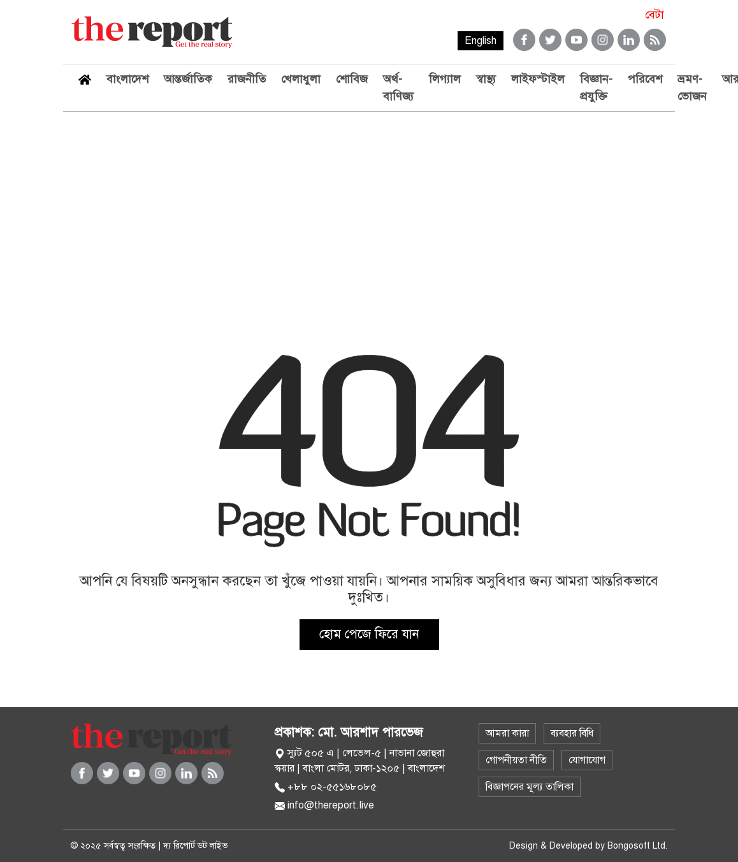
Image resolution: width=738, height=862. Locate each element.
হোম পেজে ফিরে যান (369, 634)
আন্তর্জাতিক (188, 79)
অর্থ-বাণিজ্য (398, 87)
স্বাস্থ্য (486, 79)
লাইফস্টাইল (538, 79)
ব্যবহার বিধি (572, 733)
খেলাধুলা (301, 79)
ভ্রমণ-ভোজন (692, 87)
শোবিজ (352, 79)
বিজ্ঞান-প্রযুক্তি (596, 87)
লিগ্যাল (445, 79)
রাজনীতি (247, 79)
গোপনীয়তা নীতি (516, 760)
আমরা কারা (507, 733)
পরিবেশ (645, 79)
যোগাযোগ (586, 760)
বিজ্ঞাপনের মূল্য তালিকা (530, 786)
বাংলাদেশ (127, 79)
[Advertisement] (369, 208)
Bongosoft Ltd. (637, 845)
